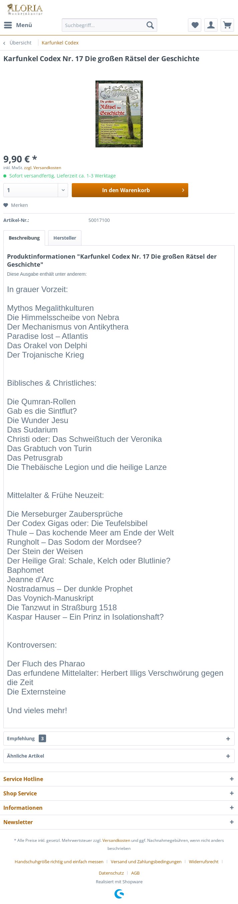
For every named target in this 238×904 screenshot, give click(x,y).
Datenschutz (111, 873)
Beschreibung (24, 238)
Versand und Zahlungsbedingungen (146, 862)
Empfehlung (26, 738)
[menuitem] (17, 25)
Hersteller (64, 238)
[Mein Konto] (211, 25)
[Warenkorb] (227, 25)
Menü (18, 24)
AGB (135, 873)
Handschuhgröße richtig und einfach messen (59, 862)
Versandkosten (116, 840)
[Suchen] (150, 25)
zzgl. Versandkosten (42, 167)
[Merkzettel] (194, 25)
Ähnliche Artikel (25, 756)
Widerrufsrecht (204, 862)
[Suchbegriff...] (109, 25)
